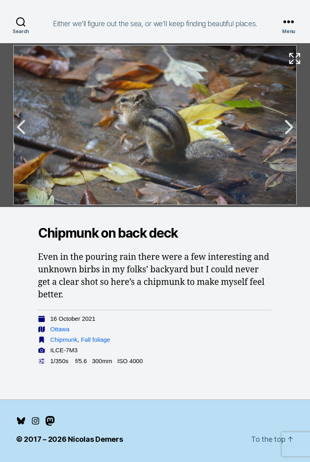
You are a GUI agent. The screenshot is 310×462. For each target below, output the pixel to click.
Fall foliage (95, 339)
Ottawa (60, 329)
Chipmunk (64, 339)
